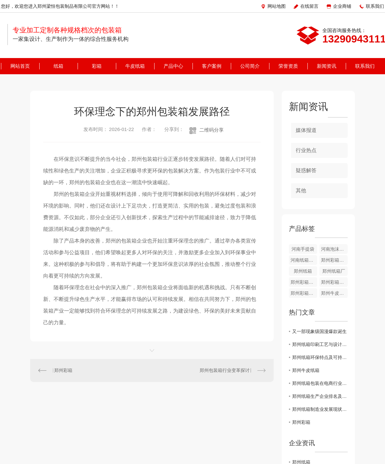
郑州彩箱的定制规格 (304, 282)
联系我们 (375, 6)
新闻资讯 (326, 66)
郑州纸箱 (303, 271)
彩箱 (97, 66)
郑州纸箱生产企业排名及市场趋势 (320, 396)
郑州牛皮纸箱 (305, 370)
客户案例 (211, 66)
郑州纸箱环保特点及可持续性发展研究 (320, 357)
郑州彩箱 (63, 370)
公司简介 (250, 66)
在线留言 (309, 6)
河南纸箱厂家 (304, 260)
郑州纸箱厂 (333, 271)
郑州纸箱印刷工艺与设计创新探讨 (320, 344)
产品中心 (173, 66)
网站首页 (20, 66)
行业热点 (306, 150)
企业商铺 (342, 6)
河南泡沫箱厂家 (334, 249)
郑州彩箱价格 (334, 282)
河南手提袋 (303, 249)
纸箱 (58, 66)
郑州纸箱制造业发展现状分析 (320, 409)
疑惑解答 (306, 170)
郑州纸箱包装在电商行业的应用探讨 (320, 383)
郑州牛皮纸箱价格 (334, 293)
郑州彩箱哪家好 (304, 293)
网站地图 (276, 6)
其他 (301, 190)
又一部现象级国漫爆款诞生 (319, 331)
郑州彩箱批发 (334, 260)
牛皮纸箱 (135, 66)
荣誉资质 (288, 66)
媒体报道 (306, 130)
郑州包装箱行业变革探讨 (225, 370)
